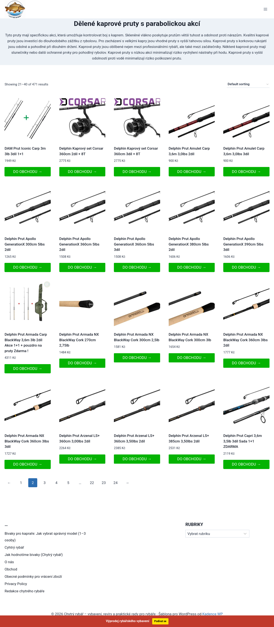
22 (92, 483)
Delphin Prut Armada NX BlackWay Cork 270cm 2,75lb (79, 339)
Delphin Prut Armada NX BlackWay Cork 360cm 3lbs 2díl (245, 339)
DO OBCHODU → (27, 171)
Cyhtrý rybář (14, 547)
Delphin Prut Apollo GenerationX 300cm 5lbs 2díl (24, 244)
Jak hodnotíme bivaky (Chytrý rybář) (33, 555)
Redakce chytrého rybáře (24, 591)
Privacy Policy (15, 584)
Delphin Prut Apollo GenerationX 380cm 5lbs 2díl (189, 244)
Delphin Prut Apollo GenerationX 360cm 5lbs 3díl (134, 244)
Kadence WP (212, 614)
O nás (9, 562)
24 (115, 483)
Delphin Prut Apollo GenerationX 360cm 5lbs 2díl (79, 244)
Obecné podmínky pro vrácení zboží (33, 576)
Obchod (10, 569)
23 (104, 483)
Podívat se (160, 621)
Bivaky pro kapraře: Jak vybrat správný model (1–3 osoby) (45, 536)
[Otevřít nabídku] (266, 9)
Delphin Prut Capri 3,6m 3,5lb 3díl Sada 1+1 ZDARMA (242, 441)
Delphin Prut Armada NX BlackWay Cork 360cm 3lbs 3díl (26, 441)
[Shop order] (248, 84)
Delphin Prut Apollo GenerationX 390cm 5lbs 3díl (243, 244)
